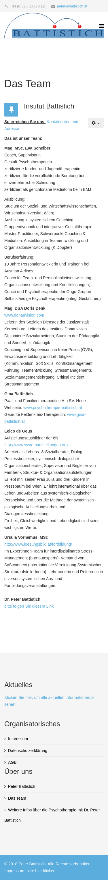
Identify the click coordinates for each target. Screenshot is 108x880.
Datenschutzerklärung (27, 750)
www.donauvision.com (24, 315)
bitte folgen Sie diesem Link (29, 606)
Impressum (18, 738)
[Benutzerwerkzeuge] (96, 123)
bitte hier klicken (40, 871)
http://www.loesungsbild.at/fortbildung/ (38, 544)
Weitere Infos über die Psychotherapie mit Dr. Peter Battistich (52, 815)
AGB (12, 762)
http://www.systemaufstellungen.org (36, 445)
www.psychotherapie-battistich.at (52, 407)
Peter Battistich (21, 786)
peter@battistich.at (72, 6)
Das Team (17, 798)
